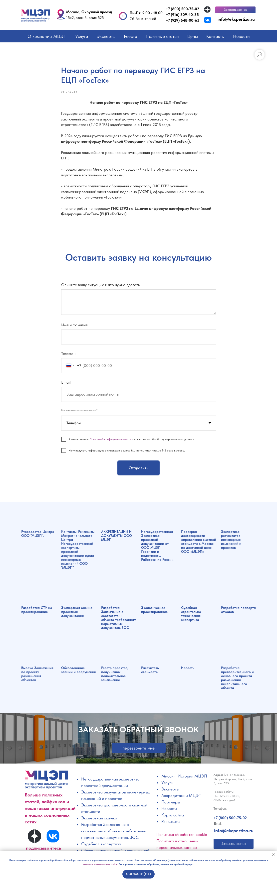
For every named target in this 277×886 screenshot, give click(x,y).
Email (66, 383)
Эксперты (106, 36)
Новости (241, 36)
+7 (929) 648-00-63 (182, 20)
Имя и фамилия (74, 326)
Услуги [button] (81, 36)
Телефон (68, 354)
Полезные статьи (162, 36)
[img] (207, 9)
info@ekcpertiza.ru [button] (236, 19)
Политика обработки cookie (181, 835)
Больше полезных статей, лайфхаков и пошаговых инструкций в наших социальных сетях (50, 809)
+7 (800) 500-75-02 (182, 9)
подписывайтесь (43, 849)
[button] (235, 9)
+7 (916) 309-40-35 (182, 14)
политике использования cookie (100, 864)
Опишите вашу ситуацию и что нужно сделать (100, 286)
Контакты (215, 36)
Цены (192, 36)
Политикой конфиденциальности (110, 440)
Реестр (130, 36)
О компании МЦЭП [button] (47, 36)
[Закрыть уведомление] (273, 854)
